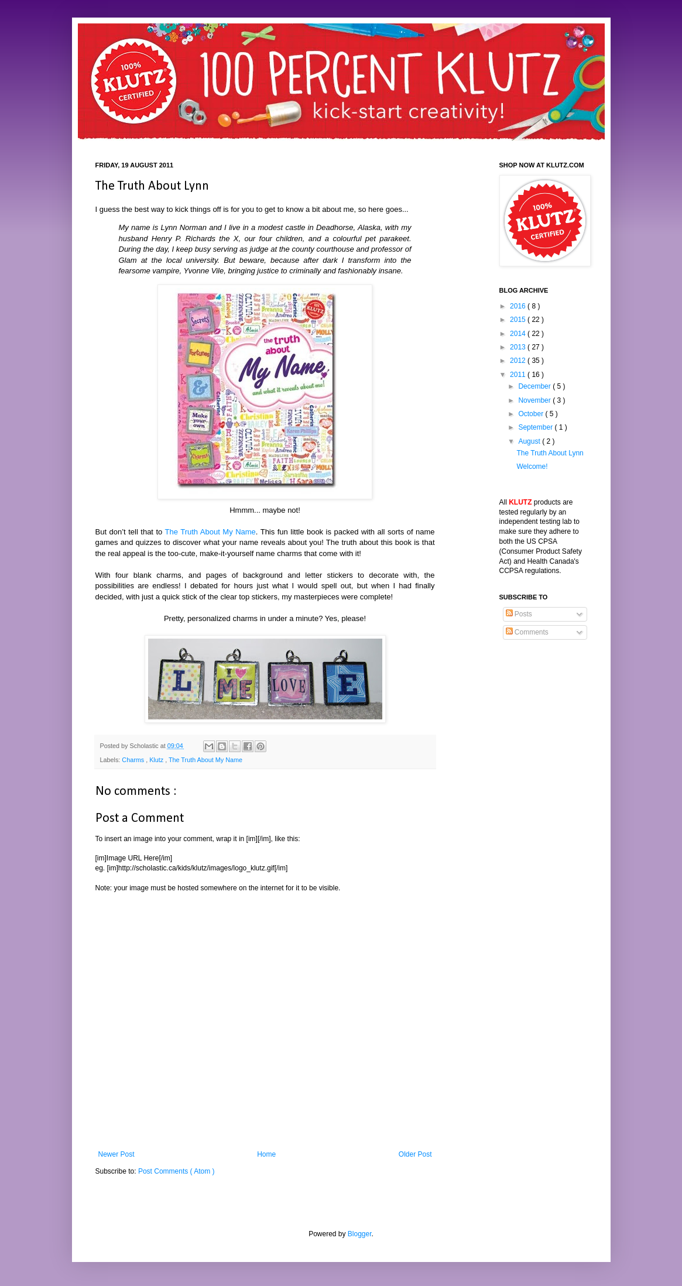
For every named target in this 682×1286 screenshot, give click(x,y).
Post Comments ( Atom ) (176, 1171)
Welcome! (531, 466)
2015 (518, 320)
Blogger (360, 1234)
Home (266, 1154)
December (535, 386)
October (531, 414)
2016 (518, 306)
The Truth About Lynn (549, 453)
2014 (518, 334)
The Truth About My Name (210, 531)
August (530, 441)
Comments (527, 632)
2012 (518, 360)
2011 (518, 375)
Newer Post (116, 1154)
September (536, 427)
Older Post (415, 1154)
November (535, 400)
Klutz (157, 759)
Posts (519, 614)
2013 (518, 347)
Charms (134, 759)
